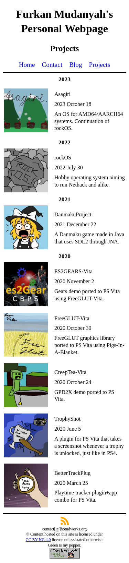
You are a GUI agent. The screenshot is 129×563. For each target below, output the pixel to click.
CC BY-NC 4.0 (38, 539)
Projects (99, 64)
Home (27, 64)
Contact (52, 64)
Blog (75, 64)
